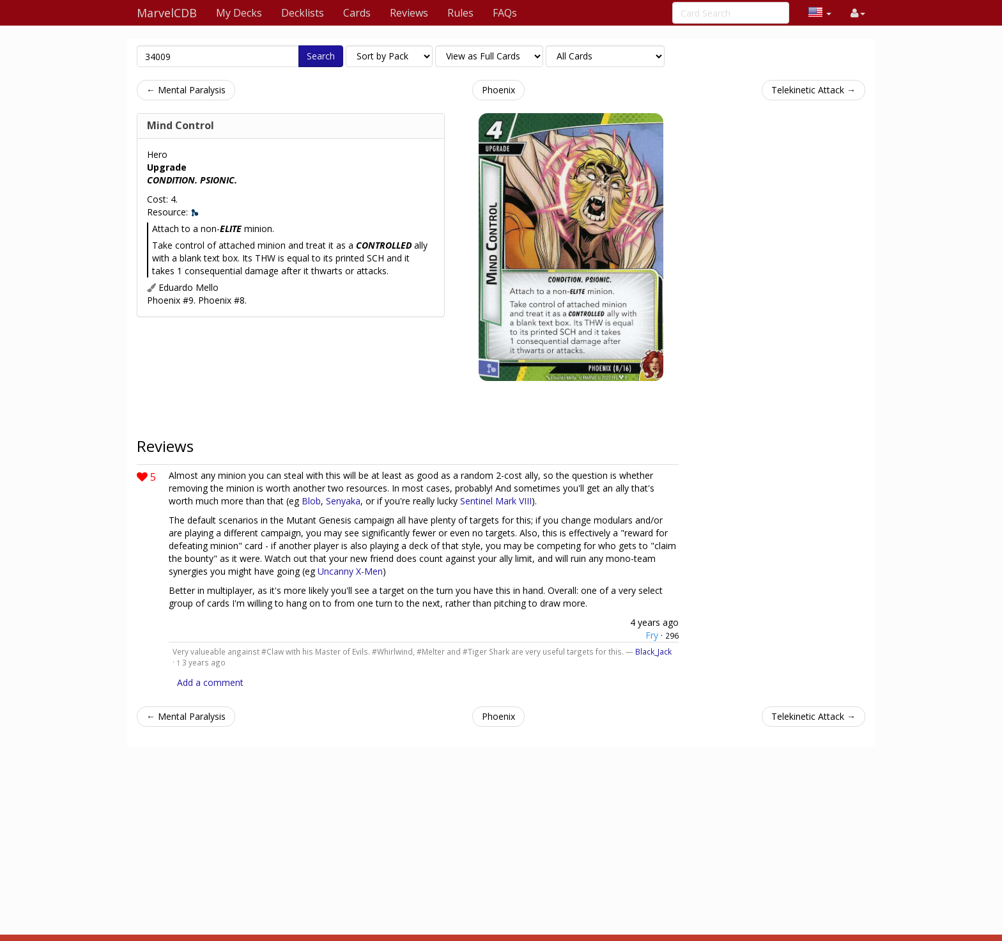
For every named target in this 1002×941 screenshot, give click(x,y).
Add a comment (210, 682)
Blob (311, 501)
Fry (651, 635)
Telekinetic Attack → (813, 90)
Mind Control (180, 125)
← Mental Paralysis (186, 90)
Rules (460, 13)
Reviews (409, 13)
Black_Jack (653, 651)
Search (321, 56)
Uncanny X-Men (350, 571)
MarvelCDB (167, 12)
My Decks (239, 13)
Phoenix (498, 90)
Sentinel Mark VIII (496, 501)
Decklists (302, 13)
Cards (357, 13)
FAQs (505, 13)
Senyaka (343, 501)
